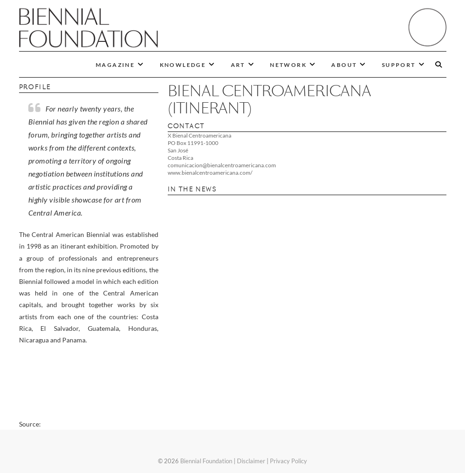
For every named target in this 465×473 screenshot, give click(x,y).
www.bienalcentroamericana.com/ (210, 172)
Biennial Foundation (206, 461)
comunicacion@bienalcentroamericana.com (222, 165)
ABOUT (344, 64)
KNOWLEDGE (183, 64)
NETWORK (288, 64)
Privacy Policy (288, 461)
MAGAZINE (115, 64)
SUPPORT (399, 64)
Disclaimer (251, 461)
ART (238, 64)
